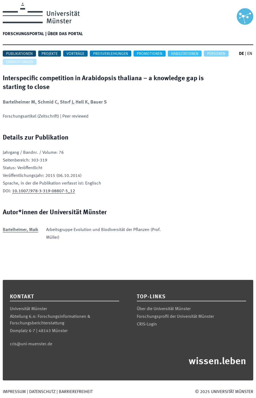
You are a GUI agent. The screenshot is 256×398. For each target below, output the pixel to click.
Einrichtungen (19, 62)
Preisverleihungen (110, 54)
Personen (216, 54)
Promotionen (149, 54)
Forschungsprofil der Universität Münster (175, 316)
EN (249, 54)
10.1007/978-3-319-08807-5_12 (43, 191)
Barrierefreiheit (76, 392)
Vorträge (75, 54)
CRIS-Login (147, 324)
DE (241, 54)
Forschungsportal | (24, 34)
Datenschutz (42, 392)
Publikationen (19, 54)
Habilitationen (184, 54)
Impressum (14, 392)
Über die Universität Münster (164, 309)
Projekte (49, 54)
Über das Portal (65, 34)
